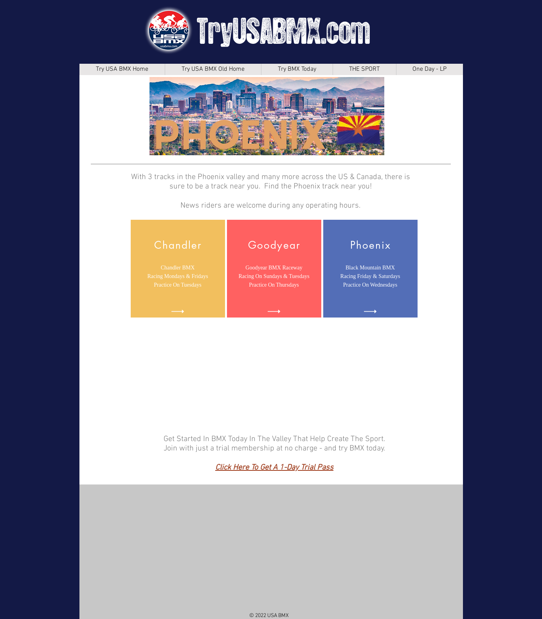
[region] (178, 269)
